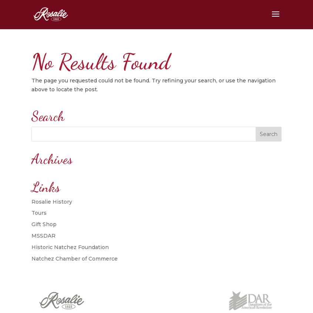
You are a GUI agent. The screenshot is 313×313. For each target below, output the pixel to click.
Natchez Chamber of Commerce (74, 258)
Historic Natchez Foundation (70, 247)
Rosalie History (51, 201)
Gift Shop (44, 224)
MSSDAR (43, 235)
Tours (39, 213)
